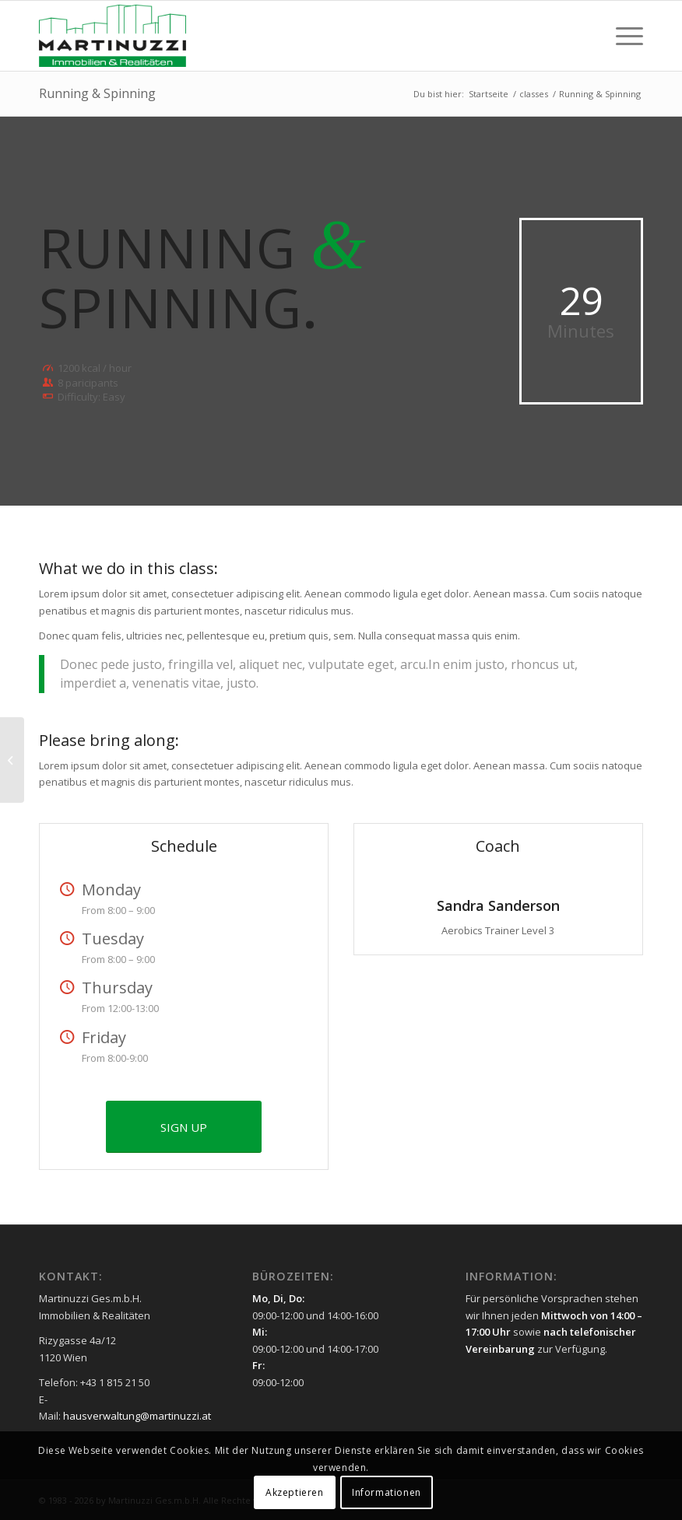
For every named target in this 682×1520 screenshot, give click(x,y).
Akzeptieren (294, 1492)
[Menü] (621, 36)
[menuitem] (621, 36)
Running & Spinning (97, 93)
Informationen (386, 1492)
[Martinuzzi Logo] (112, 36)
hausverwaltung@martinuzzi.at (137, 1416)
